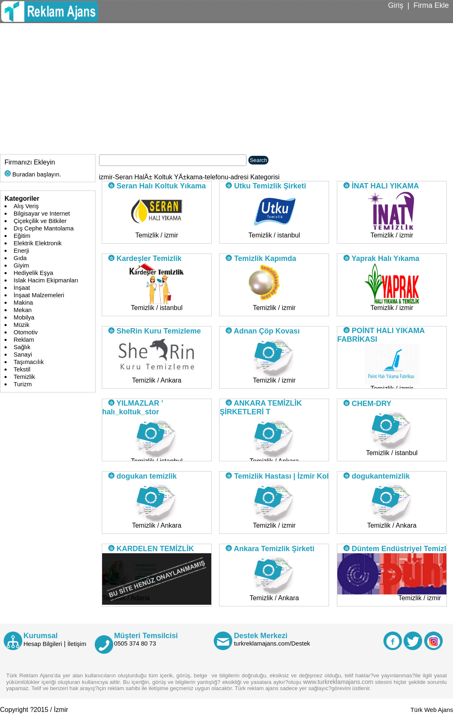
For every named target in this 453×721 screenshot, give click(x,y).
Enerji (21, 250)
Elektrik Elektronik (37, 243)
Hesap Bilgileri (42, 644)
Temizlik (24, 376)
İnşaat (22, 287)
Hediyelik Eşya (33, 273)
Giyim (21, 265)
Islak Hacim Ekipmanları (46, 280)
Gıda (20, 258)
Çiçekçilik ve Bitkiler (40, 221)
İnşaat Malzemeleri (39, 295)
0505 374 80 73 (135, 643)
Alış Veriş (26, 206)
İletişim (77, 644)
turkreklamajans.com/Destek (272, 643)
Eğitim (22, 236)
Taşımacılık (29, 362)
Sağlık (22, 347)
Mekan (23, 310)
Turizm (23, 384)
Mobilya (24, 317)
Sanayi (23, 354)
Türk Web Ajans (432, 710)
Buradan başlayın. (33, 174)
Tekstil (22, 369)
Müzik (21, 325)
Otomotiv (26, 332)
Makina (23, 302)
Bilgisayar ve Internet (42, 213)
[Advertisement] (226, 85)
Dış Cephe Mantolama (44, 228)
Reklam (24, 339)
